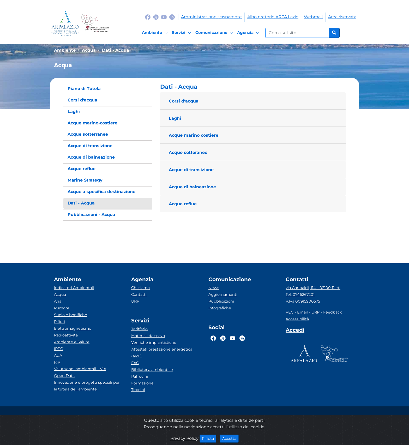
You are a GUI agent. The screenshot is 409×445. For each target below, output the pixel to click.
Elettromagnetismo (72, 328)
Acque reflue (183, 203)
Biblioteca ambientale (152, 369)
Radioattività (66, 335)
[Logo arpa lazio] (65, 23)
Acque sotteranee (188, 152)
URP (135, 301)
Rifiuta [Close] (209, 438)
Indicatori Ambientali (74, 287)
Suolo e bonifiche (70, 314)
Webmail (313, 16)
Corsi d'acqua (184, 101)
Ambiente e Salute (71, 342)
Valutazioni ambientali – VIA (80, 368)
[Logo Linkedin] (172, 17)
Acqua (60, 294)
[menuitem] (107, 88)
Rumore (61, 308)
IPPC (58, 348)
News (213, 287)
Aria (57, 301)
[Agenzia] (249, 32)
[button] (253, 86)
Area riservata (342, 16)
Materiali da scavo (148, 335)
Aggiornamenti (222, 294)
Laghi (175, 118)
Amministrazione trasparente (211, 16)
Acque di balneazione (192, 186)
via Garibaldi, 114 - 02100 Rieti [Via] (313, 287)
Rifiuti (59, 321)
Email (302, 312)
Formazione (142, 383)
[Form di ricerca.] (297, 33)
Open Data (64, 375)
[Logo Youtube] (163, 17)
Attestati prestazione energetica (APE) (161, 352)
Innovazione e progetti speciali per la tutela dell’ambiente (87, 386)
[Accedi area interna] (295, 331)
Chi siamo (140, 287)
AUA (58, 355)
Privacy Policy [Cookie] (184, 438)
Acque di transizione (191, 169)
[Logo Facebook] (147, 17)
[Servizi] (182, 32)
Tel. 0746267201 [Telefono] (300, 294)
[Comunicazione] (215, 32)
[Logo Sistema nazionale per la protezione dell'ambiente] (95, 23)
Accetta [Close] (230, 438)
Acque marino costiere (193, 135)
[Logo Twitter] (155, 17)
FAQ (135, 362)
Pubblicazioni (221, 301)
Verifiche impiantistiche (153, 342)
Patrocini (139, 376)
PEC (289, 312)
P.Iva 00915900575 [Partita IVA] (303, 301)
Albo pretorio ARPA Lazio (272, 16)
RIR (57, 362)
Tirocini (138, 389)
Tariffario (139, 329)
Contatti (139, 294)
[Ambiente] (156, 32)
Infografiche (219, 308)
